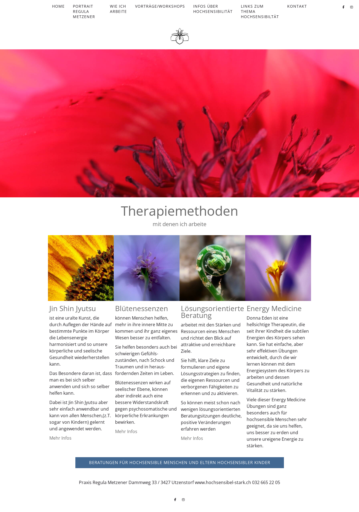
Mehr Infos (60, 438)
